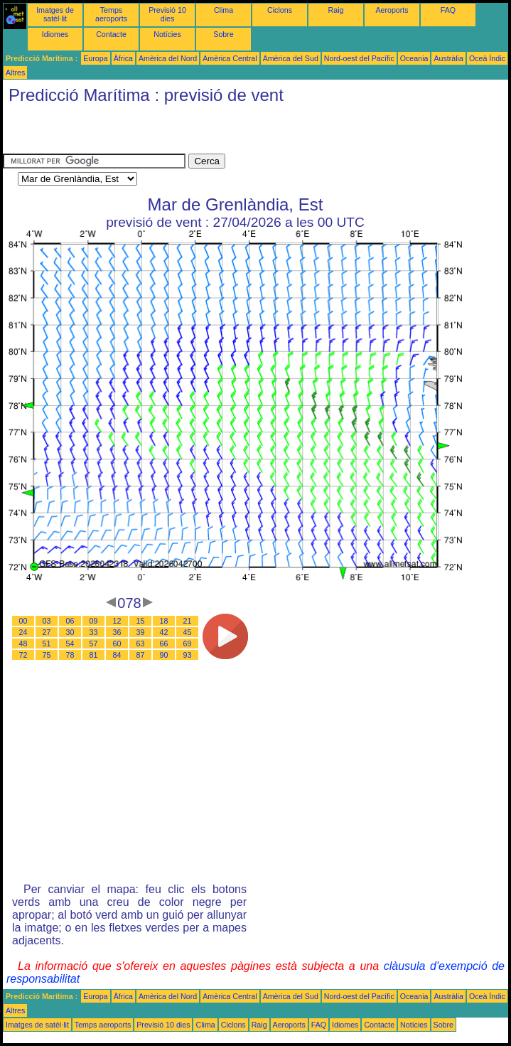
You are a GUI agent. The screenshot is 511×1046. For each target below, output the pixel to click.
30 (70, 632)
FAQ (448, 10)
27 (47, 632)
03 (47, 621)
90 (164, 655)
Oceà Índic (487, 58)
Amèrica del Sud (290, 58)
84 (117, 655)
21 (187, 621)
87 (140, 655)
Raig (336, 10)
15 (140, 621)
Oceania (414, 58)
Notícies (167, 34)
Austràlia (448, 58)
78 (70, 655)
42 (164, 632)
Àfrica (123, 58)
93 (187, 655)
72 (23, 655)
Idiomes (55, 34)
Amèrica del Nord (168, 58)
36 (117, 632)
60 (117, 643)
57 (94, 643)
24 (23, 632)
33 (94, 632)
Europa (95, 58)
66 (164, 643)
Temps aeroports (111, 14)
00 (23, 621)
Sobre (223, 34)
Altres (15, 72)
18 (164, 621)
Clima (223, 10)
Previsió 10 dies (167, 14)
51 (47, 643)
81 (94, 655)
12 (117, 621)
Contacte (111, 34)
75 (47, 655)
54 (70, 643)
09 (94, 621)
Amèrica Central (230, 58)
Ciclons (279, 10)
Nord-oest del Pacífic (359, 58)
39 (140, 632)
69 (187, 643)
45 (187, 632)
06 (70, 621)
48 (23, 643)
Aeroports (391, 10)
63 (140, 643)
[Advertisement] (169, 132)
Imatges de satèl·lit (55, 14)
